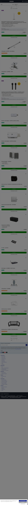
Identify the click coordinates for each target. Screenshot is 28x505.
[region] (14, 502)
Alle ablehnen (22, 502)
